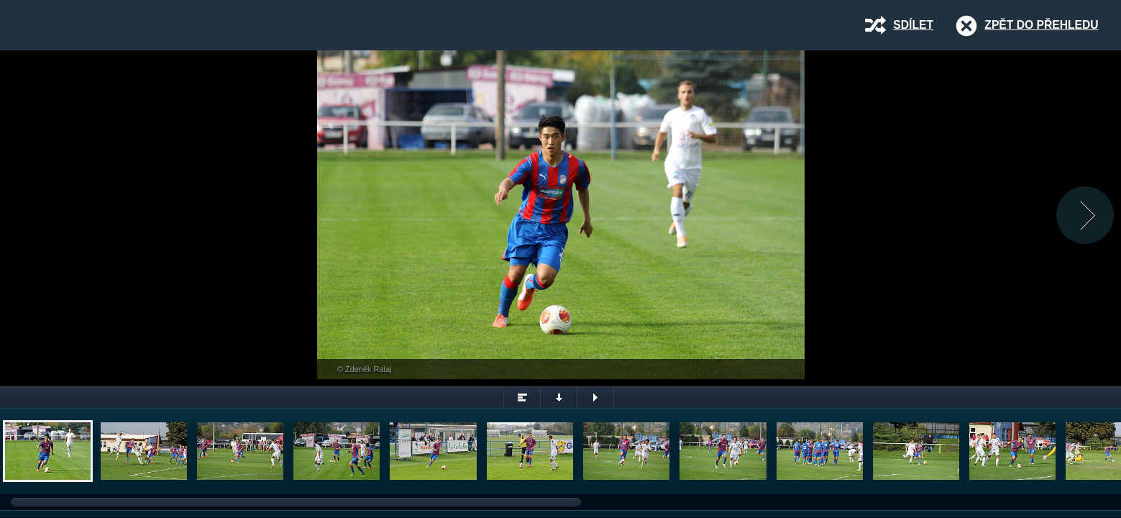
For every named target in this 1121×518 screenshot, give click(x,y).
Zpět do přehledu (1041, 25)
